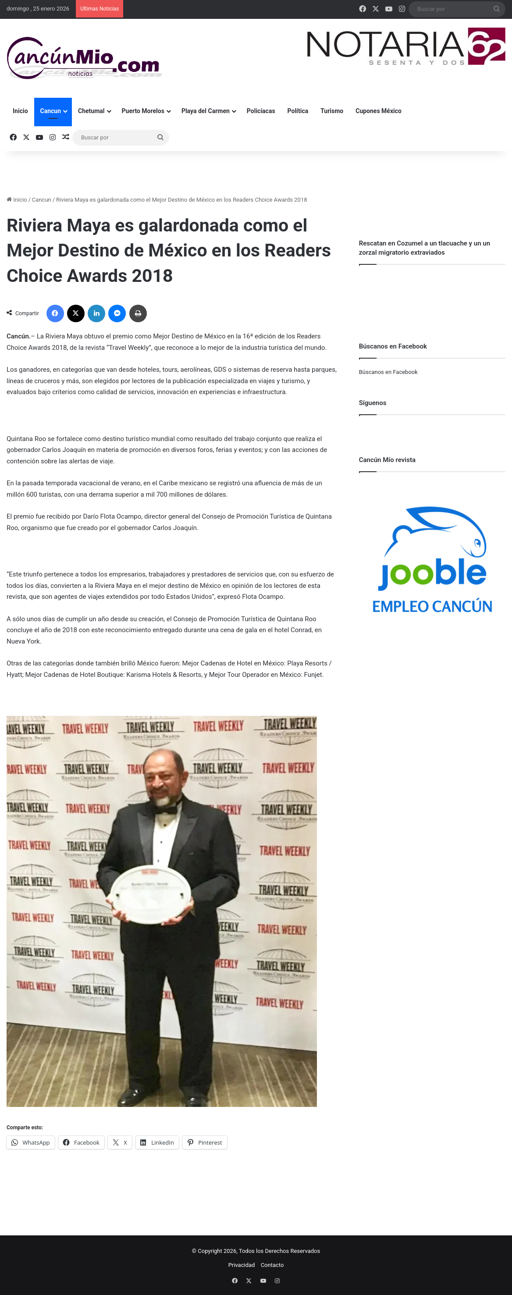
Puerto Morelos (143, 110)
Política (298, 110)
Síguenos (373, 403)
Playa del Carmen (205, 110)
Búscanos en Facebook (388, 372)
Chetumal (91, 110)
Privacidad (241, 1265)
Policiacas (261, 110)
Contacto (272, 1265)
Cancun (50, 110)
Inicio (20, 110)
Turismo (331, 110)
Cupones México (379, 110)
